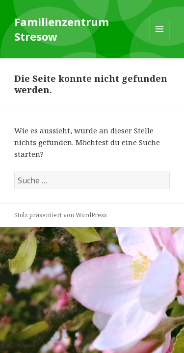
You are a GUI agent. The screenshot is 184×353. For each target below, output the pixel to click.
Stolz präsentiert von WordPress (60, 215)
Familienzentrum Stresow (61, 29)
